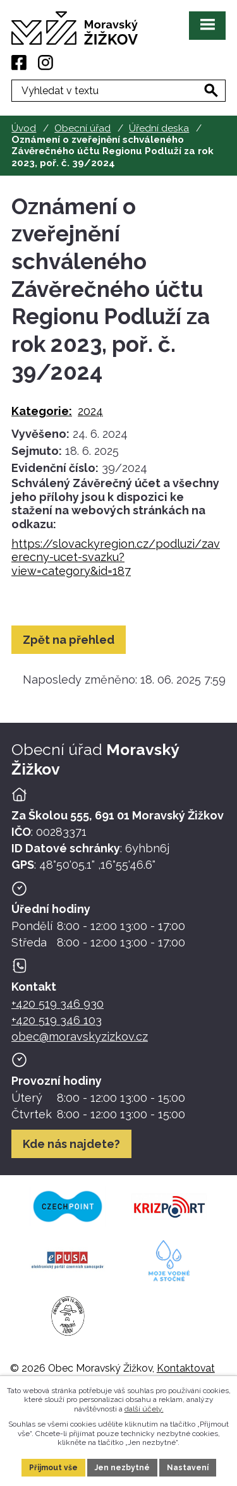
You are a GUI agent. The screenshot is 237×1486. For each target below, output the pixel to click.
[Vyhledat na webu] (211, 90)
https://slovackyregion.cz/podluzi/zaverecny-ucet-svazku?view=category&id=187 (115, 557)
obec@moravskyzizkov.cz (79, 1036)
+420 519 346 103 (56, 1020)
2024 (90, 411)
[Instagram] (45, 62)
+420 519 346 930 (57, 1003)
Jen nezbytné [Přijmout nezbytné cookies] (122, 1467)
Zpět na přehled (68, 639)
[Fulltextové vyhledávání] (118, 91)
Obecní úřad (82, 128)
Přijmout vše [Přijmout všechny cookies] (53, 1467)
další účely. (144, 1408)
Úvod (23, 128)
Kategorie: (41, 411)
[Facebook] (19, 62)
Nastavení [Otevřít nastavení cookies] (188, 1467)
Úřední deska (159, 128)
